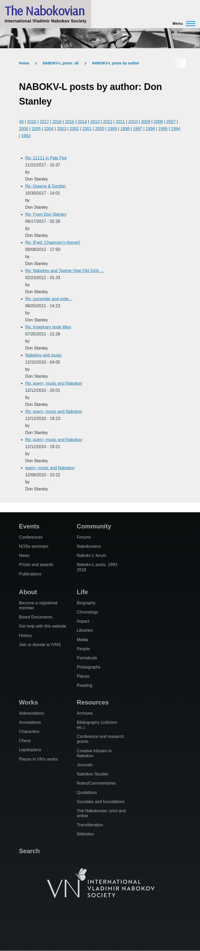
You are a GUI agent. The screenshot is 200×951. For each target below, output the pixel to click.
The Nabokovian (44, 11)
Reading (84, 685)
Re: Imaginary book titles (48, 327)
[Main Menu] (182, 23)
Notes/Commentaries (96, 783)
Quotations (87, 792)
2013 (95, 121)
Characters (29, 731)
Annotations (30, 722)
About (28, 591)
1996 (150, 129)
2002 (74, 129)
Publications (30, 574)
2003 (61, 129)
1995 (163, 129)
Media (82, 639)
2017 (44, 121)
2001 (87, 129)
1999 (112, 129)
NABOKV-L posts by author (116, 63)
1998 (125, 129)
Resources (93, 702)
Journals (84, 765)
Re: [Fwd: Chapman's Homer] (52, 242)
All (21, 121)
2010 (133, 121)
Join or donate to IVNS (40, 644)
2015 (69, 121)
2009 (145, 121)
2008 (158, 121)
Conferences (31, 537)
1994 (175, 129)
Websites (85, 834)
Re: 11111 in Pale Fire (46, 158)
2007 (171, 121)
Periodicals (87, 658)
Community (94, 526)
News (24, 555)
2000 (99, 129)
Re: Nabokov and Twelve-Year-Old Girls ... (64, 270)
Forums (84, 537)
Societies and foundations (100, 801)
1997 (137, 129)
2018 (31, 121)
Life (82, 591)
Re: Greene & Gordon (45, 186)
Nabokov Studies (92, 774)
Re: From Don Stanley (45, 214)
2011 (120, 121)
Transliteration (90, 825)
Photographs (89, 667)
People (83, 649)
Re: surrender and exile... (48, 299)
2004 (49, 129)
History (25, 635)
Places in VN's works (38, 759)
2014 (82, 121)
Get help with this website (42, 626)
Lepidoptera (30, 750)
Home (24, 63)
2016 (57, 121)
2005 (36, 129)
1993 (25, 136)
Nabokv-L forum (91, 555)
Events (29, 526)
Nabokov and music (43, 355)
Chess (25, 740)
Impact (83, 621)
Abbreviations (31, 713)
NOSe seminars (33, 546)
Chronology (87, 612)
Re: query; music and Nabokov (53, 383)
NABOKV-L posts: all (61, 63)
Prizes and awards (36, 564)
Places (83, 676)
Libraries (85, 630)
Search (29, 850)
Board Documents (35, 617)
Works (28, 702)
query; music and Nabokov (49, 468)
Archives (85, 713)
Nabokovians (89, 546)
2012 (108, 121)
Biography (86, 603)
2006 (23, 129)
